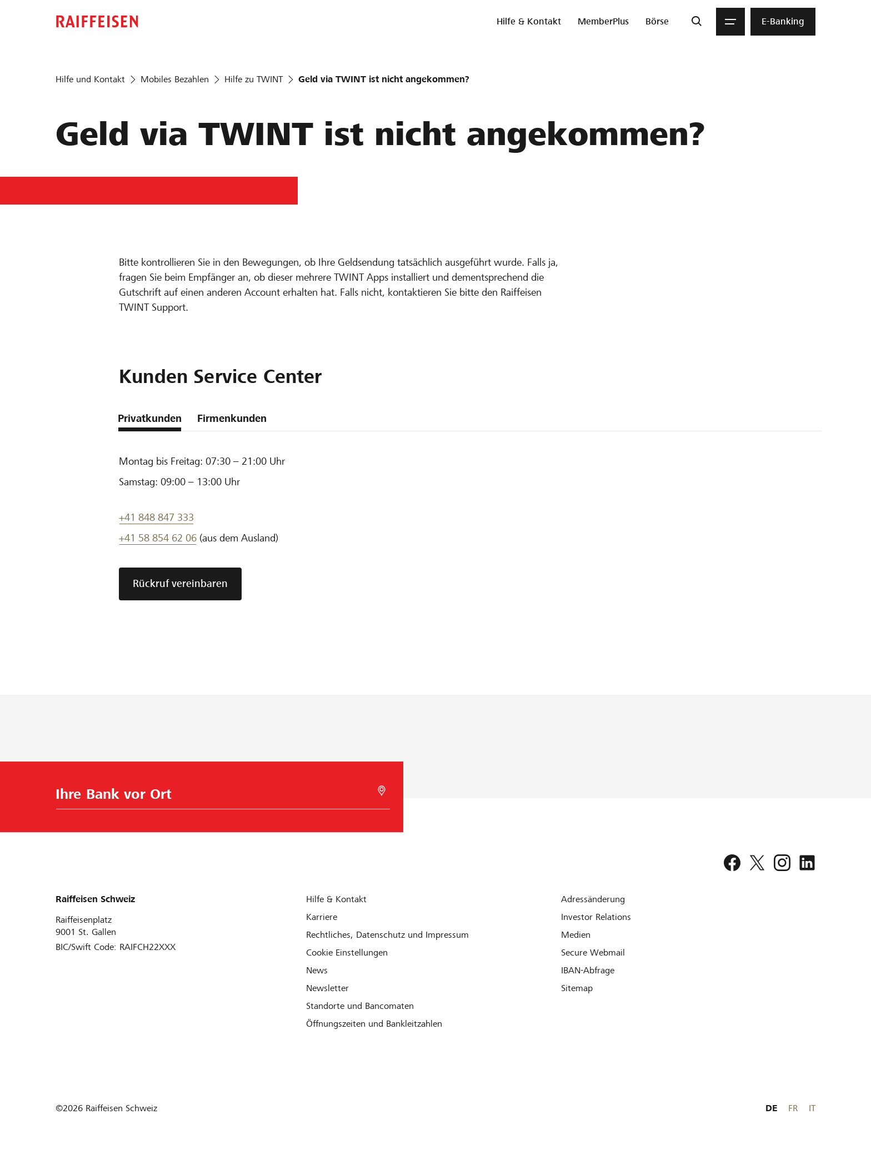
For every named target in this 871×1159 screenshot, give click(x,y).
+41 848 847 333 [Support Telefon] (156, 517)
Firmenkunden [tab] (232, 418)
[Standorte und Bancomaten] (360, 1006)
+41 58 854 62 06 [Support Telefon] (158, 538)
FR (793, 1108)
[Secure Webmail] (593, 952)
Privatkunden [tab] (150, 418)
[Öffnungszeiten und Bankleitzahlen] (374, 1023)
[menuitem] (528, 22)
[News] (317, 970)
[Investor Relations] (596, 917)
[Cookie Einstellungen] (347, 952)
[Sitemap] (577, 988)
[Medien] (575, 934)
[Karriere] (321, 917)
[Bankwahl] (219, 797)
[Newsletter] (327, 988)
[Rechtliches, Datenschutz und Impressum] (387, 934)
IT (812, 1108)
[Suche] (696, 22)
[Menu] (730, 22)
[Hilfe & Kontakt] (336, 899)
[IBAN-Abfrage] (587, 970)
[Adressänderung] (593, 899)
